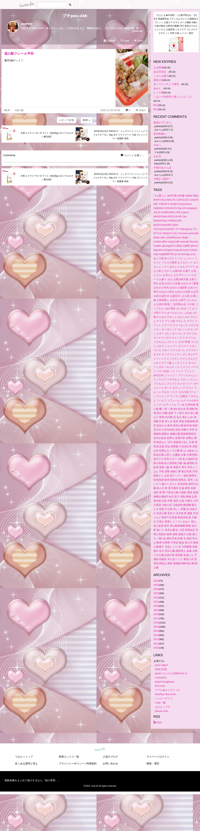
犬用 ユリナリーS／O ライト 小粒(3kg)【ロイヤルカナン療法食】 (47, 135)
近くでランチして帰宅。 (167, 84)
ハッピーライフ (164, 698)
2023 (156, 593)
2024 (156, 589)
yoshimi (26, 23)
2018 (156, 614)
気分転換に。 (161, 133)
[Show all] (137, 31)
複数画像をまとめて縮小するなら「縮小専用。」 (32, 780)
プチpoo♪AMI (74, 16)
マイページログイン (158, 756)
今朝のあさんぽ (162, 167)
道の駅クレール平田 (19, 53)
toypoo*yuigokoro (164, 681)
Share (138, 40)
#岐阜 (7, 110)
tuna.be (100, 749)
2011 (156, 643)
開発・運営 (153, 763)
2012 (156, 639)
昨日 (156, 105)
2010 (156, 647)
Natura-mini (161, 711)
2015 (156, 626)
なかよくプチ (162, 706)
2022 (156, 597)
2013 (156, 635)
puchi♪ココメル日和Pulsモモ (171, 673)
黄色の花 (158, 80)
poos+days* (161, 665)
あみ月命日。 (161, 71)
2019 (156, 610)
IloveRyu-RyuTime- (165, 694)
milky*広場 (161, 669)
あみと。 (158, 88)
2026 (156, 580)
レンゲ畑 (158, 92)
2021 (156, 601)
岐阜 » (86, 120)
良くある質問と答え (26, 763)
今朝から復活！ (162, 178)
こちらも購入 (161, 75)
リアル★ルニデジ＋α (167, 690)
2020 (156, 605)
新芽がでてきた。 (163, 122)
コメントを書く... (132, 155)
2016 (156, 622)
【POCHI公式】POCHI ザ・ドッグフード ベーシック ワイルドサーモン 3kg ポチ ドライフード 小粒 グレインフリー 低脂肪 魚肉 (120, 135)
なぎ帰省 (158, 67)
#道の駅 (19, 110)
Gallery (109, 40)
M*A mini (160, 685)
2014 (156, 630)
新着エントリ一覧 (69, 756)
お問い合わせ (110, 763)
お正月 (157, 156)
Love (124, 40)
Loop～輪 (160, 702)
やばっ (157, 145)
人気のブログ (110, 756)
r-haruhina (161, 677)
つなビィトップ (24, 756)
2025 (156, 584)
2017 (156, 618)
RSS (157, 722)
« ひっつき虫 (66, 120)
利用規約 (91, 763)
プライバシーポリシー (71, 763)
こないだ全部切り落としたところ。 (173, 96)
